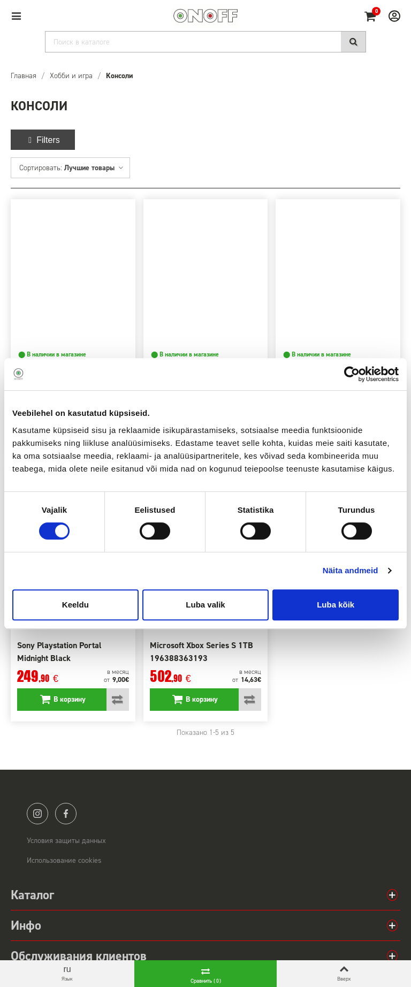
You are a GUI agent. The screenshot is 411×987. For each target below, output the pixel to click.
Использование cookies (64, 860)
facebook (66, 813)
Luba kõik (335, 604)
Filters (43, 140)
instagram (37, 813)
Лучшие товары (94, 168)
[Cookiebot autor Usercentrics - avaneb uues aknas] (352, 374)
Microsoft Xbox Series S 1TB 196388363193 (201, 652)
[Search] (205, 42)
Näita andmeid (350, 570)
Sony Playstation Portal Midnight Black (59, 652)
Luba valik (205, 604)
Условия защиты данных (66, 841)
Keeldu (75, 604)
